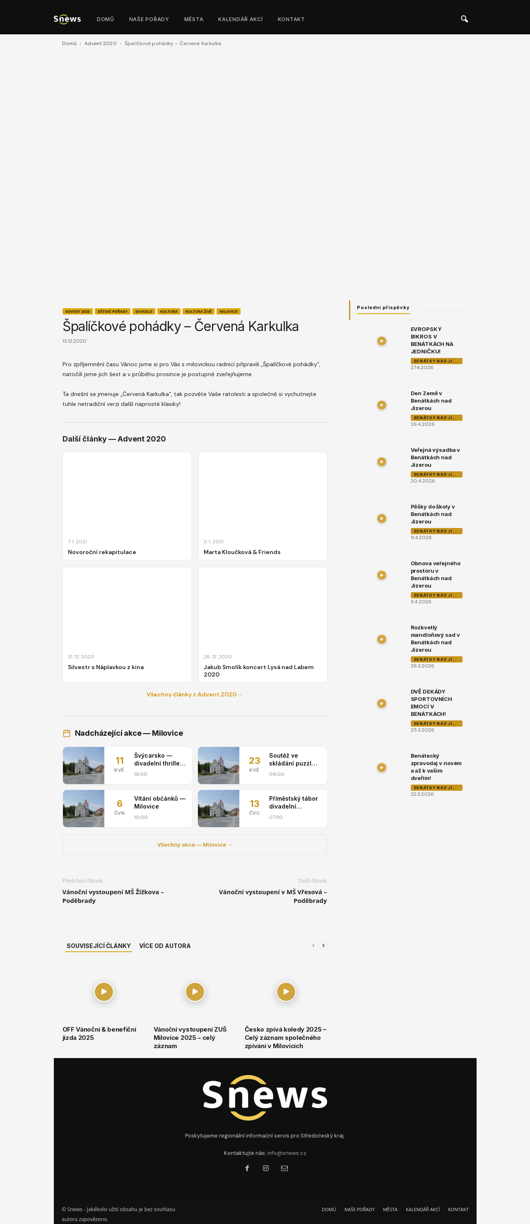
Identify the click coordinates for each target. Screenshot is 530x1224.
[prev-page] (313, 945)
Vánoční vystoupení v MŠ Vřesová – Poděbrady (273, 896)
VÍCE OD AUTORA (165, 945)
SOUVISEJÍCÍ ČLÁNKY (99, 945)
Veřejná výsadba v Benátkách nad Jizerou (435, 457)
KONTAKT (291, 19)
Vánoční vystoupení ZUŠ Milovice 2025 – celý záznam (190, 1037)
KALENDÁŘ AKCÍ (240, 19)
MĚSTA (194, 19)
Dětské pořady (113, 311)
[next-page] (323, 945)
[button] (464, 19)
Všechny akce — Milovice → (195, 844)
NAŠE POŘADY (149, 19)
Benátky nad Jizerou (438, 361)
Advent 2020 (100, 43)
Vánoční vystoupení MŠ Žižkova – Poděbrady (113, 896)
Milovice (228, 311)
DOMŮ (105, 19)
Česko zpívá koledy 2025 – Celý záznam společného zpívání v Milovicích (286, 1037)
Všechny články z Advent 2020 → (195, 694)
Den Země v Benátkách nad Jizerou (431, 400)
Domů (69, 43)
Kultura (169, 311)
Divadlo (143, 311)
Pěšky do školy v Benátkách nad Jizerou (433, 514)
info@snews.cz (286, 1153)
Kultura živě (199, 311)
